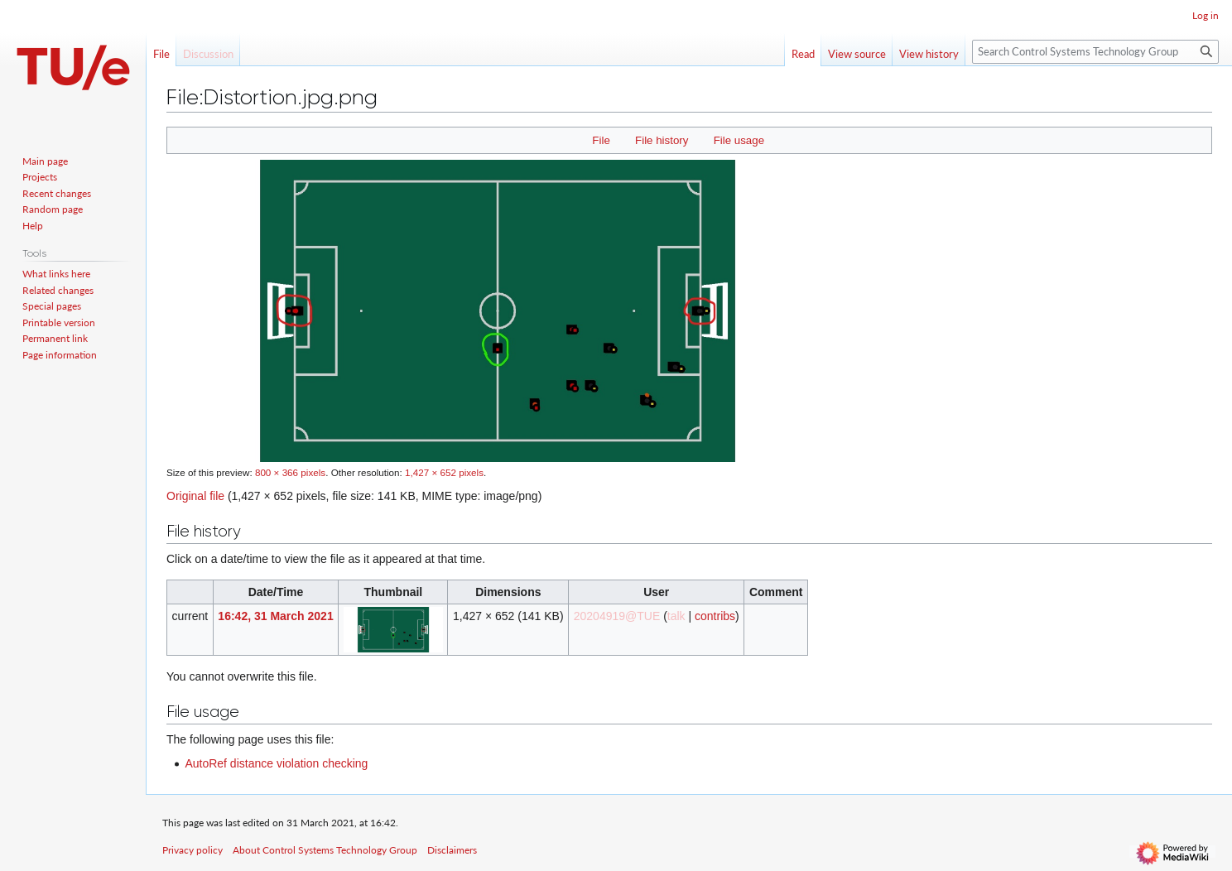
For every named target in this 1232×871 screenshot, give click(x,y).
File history (661, 140)
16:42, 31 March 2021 (275, 616)
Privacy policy (192, 850)
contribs (715, 616)
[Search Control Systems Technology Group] (1095, 52)
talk (676, 616)
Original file (195, 496)
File (600, 140)
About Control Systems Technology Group (325, 850)
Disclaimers (452, 850)
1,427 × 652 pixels (444, 472)
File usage (739, 140)
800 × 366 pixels (290, 472)
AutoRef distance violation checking (276, 763)
